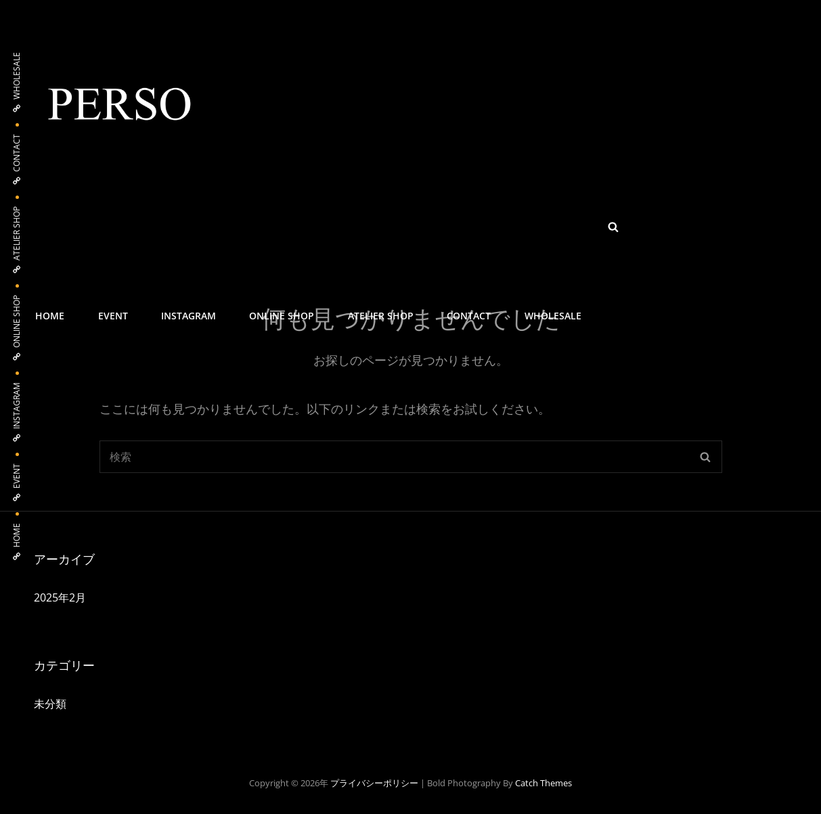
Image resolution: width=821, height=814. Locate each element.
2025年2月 (60, 597)
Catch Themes (543, 783)
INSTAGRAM (181, 225)
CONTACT (452, 225)
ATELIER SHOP (367, 225)
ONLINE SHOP (271, 225)
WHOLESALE (533, 225)
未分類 (50, 703)
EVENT (108, 225)
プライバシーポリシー (374, 783)
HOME (48, 225)
